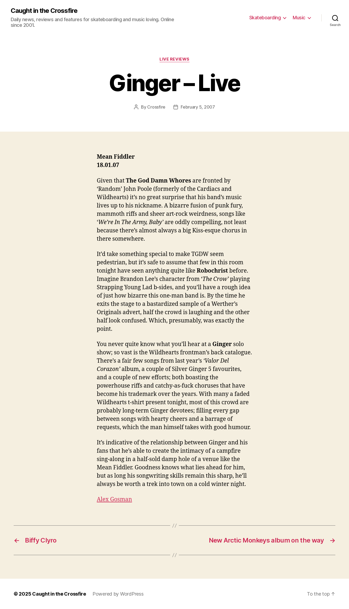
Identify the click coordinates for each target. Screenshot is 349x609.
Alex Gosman (114, 499)
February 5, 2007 (198, 107)
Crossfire (156, 107)
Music (299, 17)
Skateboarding (265, 17)
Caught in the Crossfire (44, 11)
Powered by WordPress (118, 594)
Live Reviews (174, 59)
